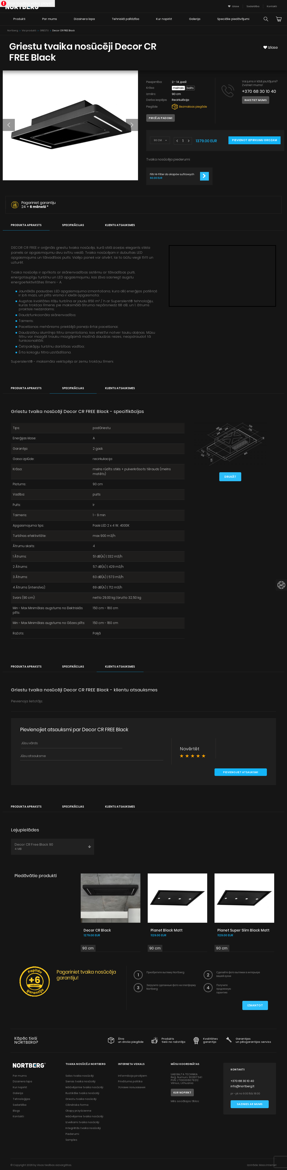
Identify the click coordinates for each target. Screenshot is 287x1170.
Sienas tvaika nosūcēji (81, 1082)
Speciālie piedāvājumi (233, 19)
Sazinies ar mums (250, 1105)
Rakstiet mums (256, 100)
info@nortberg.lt (242, 1087)
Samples (72, 1138)
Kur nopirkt (164, 19)
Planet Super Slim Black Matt (243, 930)
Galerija (194, 19)
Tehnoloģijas (22, 1099)
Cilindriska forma (77, 1104)
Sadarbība (20, 1104)
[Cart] (278, 19)
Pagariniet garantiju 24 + (38, 204)
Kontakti (18, 1116)
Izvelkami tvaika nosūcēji (83, 1121)
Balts (190, 88)
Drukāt (230, 476)
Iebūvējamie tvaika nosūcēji (85, 1087)
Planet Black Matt (167, 930)
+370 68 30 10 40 (259, 91)
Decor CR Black (97, 930)
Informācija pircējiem (133, 1076)
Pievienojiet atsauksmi (240, 772)
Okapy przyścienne (79, 1110)
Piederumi (72, 1133)
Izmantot (255, 1006)
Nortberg (12, 30)
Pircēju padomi (160, 118)
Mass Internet (268, 1163)
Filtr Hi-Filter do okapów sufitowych (172, 174)
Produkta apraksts (26, 225)
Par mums (49, 19)
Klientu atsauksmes (120, 225)
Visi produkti (29, 30)
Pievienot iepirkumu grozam (254, 140)
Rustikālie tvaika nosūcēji (83, 1093)
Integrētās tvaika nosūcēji (84, 1127)
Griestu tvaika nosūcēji (81, 1099)
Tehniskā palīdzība (125, 19)
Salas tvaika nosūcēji (80, 1076)
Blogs (16, 1110)
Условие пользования (131, 1087)
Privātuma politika (130, 1082)
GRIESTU (44, 30)
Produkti (19, 19)
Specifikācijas (73, 225)
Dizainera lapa (84, 19)
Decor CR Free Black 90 (53, 847)
